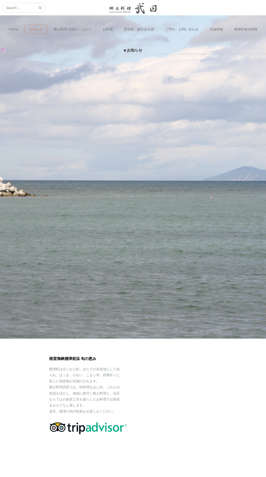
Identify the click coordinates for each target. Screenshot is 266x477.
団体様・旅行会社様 (139, 29)
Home (13, 29)
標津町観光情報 (246, 29)
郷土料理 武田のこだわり (73, 29)
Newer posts (163, 319)
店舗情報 (216, 29)
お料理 (108, 29)
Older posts (102, 319)
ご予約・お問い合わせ (182, 29)
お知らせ (36, 29)
